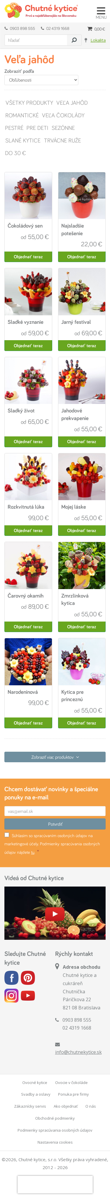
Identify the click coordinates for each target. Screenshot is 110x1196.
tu (32, 852)
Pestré (14, 127)
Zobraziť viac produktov (55, 757)
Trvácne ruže (62, 140)
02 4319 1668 (55, 28)
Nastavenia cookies (55, 1142)
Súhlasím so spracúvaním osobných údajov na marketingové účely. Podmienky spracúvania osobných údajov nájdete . (52, 843)
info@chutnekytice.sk (78, 1052)
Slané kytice (22, 140)
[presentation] (55, 1184)
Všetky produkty (29, 102)
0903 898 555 (19, 28)
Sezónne (63, 127)
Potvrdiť (55, 824)
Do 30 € (15, 152)
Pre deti (37, 127)
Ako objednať (66, 1106)
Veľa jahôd (71, 102)
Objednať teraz (28, 257)
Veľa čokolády (63, 115)
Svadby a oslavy (35, 1094)
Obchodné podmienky (55, 1118)
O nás (90, 1106)
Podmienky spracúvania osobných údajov (55, 1130)
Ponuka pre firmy (73, 1094)
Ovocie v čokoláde (71, 1082)
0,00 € (96, 29)
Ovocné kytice (34, 1082)
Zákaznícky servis (30, 1106)
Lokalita (98, 40)
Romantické (21, 115)
